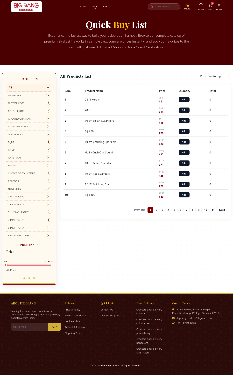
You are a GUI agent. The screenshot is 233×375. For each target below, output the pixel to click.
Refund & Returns (75, 327)
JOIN (54, 327)
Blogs (106, 6)
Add (184, 99)
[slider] (6, 265)
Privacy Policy (72, 309)
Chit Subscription (110, 315)
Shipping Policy (73, 333)
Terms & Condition (75, 315)
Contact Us (107, 309)
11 (213, 210)
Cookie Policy (72, 321)
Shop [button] (95, 6)
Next (222, 210)
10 (205, 210)
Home (83, 6)
